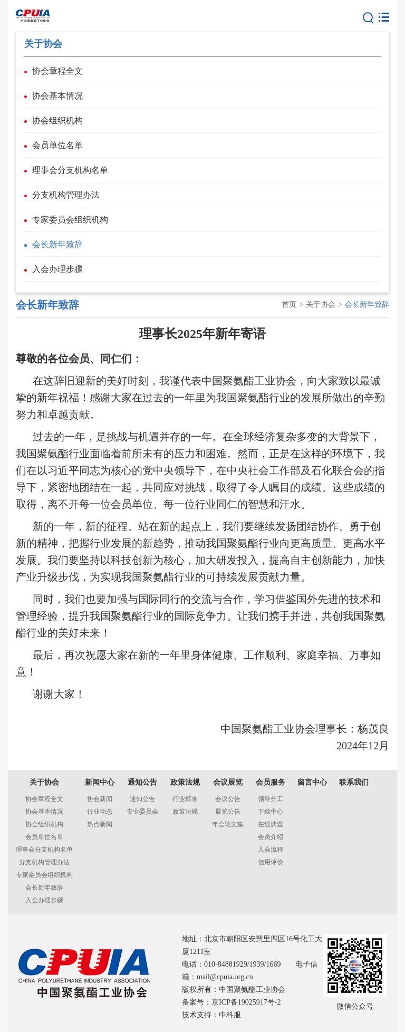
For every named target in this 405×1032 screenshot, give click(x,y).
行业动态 (99, 811)
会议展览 (228, 782)
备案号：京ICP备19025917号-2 (231, 1002)
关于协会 (320, 304)
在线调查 (270, 824)
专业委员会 (142, 811)
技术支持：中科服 (211, 1015)
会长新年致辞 (57, 244)
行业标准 (185, 799)
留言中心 (312, 782)
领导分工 (270, 799)
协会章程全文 (57, 70)
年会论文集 (228, 824)
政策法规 (185, 782)
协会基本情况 (57, 95)
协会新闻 (99, 799)
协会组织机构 (57, 120)
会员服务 (270, 782)
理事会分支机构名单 (70, 170)
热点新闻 (99, 824)
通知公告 (142, 782)
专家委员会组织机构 (70, 219)
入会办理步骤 (57, 269)
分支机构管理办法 (66, 194)
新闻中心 (99, 782)
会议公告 (227, 799)
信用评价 (270, 862)
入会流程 (270, 849)
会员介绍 (270, 837)
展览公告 (227, 811)
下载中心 (270, 811)
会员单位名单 (57, 145)
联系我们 (354, 782)
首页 (289, 304)
